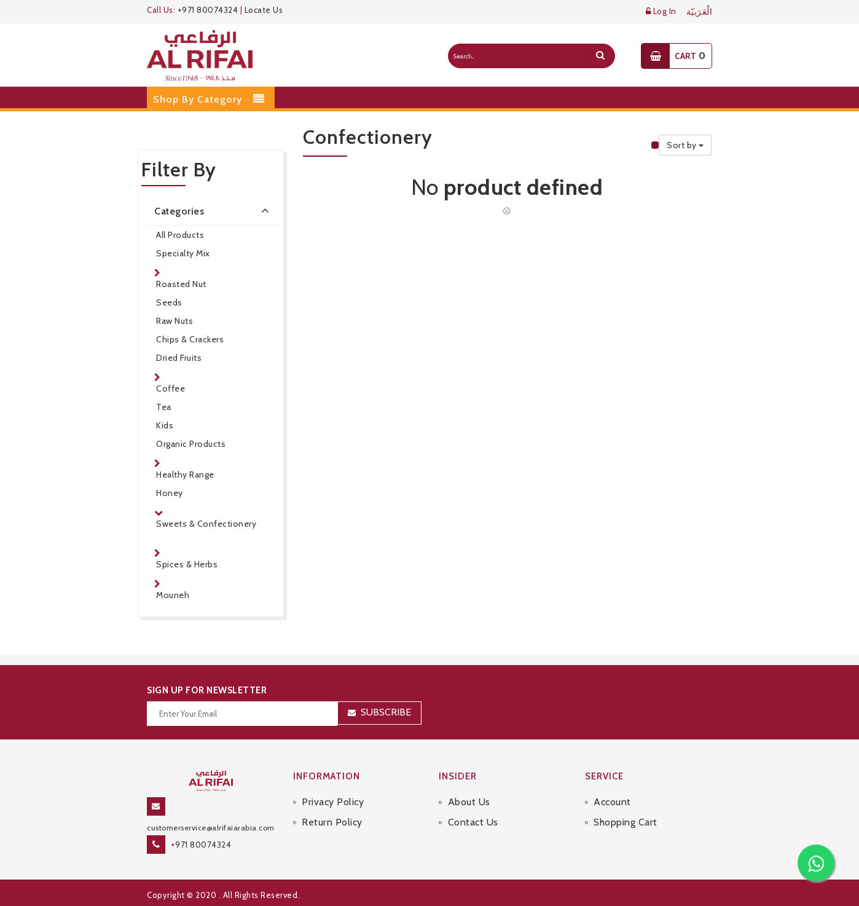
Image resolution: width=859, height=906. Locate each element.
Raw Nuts (174, 320)
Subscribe (386, 712)
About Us (469, 802)
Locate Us (264, 10)
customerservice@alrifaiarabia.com (211, 827)
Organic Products (191, 443)
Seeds (169, 302)
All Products (180, 234)
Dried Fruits (179, 357)
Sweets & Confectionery (206, 523)
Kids (164, 425)
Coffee (170, 388)
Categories (213, 210)
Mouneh (172, 595)
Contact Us (473, 822)
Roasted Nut (181, 284)
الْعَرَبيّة (699, 12)
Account (612, 802)
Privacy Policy (333, 802)
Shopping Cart (625, 822)
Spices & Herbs (187, 564)
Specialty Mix (183, 253)
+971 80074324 (208, 10)
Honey (169, 492)
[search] (600, 56)
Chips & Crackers (190, 339)
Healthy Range (185, 474)
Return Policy (332, 822)
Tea (163, 406)
